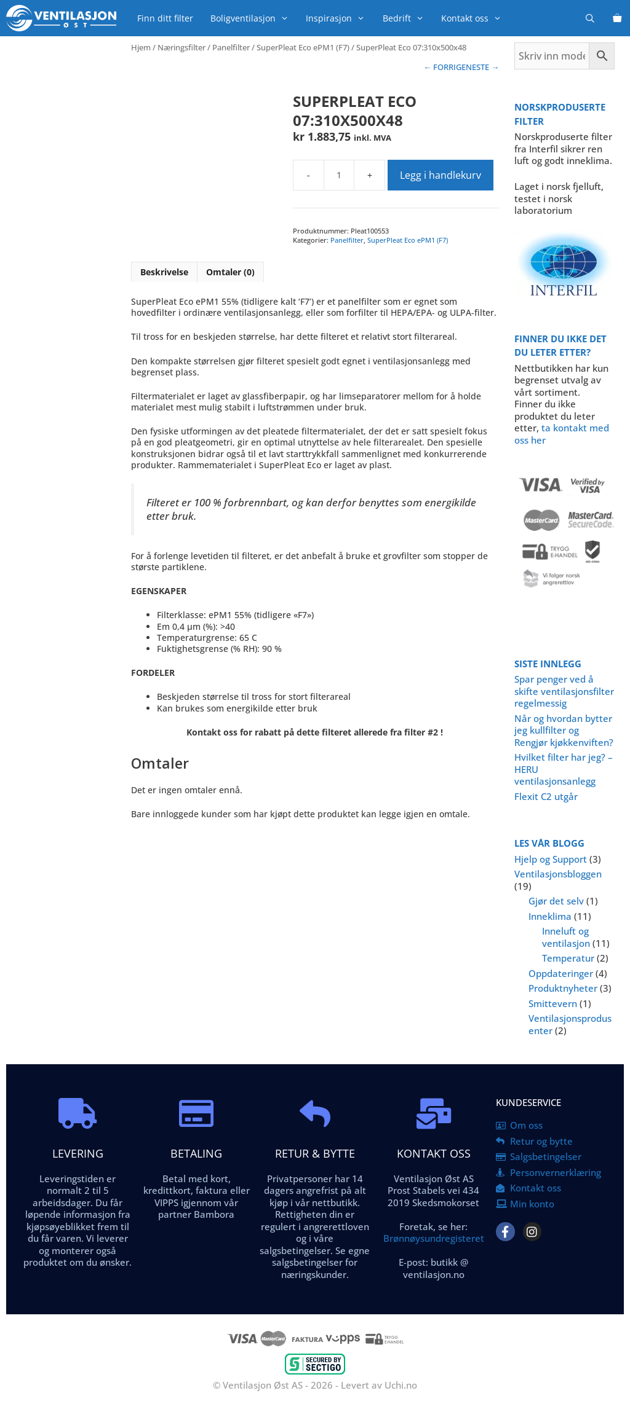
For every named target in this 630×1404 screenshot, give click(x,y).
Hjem (141, 47)
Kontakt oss (475, 18)
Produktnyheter (562, 988)
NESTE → (482, 67)
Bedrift (408, 18)
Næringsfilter (181, 47)
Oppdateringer (560, 973)
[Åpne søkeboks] (590, 18)
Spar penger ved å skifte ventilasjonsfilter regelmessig (564, 691)
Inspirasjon (339, 18)
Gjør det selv (556, 901)
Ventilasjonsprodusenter (570, 1024)
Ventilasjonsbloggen (558, 874)
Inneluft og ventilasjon (566, 937)
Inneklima (550, 916)
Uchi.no (401, 1385)
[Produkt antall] (339, 175)
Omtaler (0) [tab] (230, 272)
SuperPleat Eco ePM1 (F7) (303, 47)
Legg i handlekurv (440, 175)
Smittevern (552, 1003)
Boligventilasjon (253, 18)
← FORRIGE (444, 67)
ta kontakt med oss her (561, 434)
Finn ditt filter (165, 18)
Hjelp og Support (550, 859)
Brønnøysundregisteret (433, 1238)
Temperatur (568, 958)
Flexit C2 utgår (546, 796)
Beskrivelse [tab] (164, 272)
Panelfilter (231, 47)
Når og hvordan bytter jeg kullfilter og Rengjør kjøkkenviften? (563, 730)
